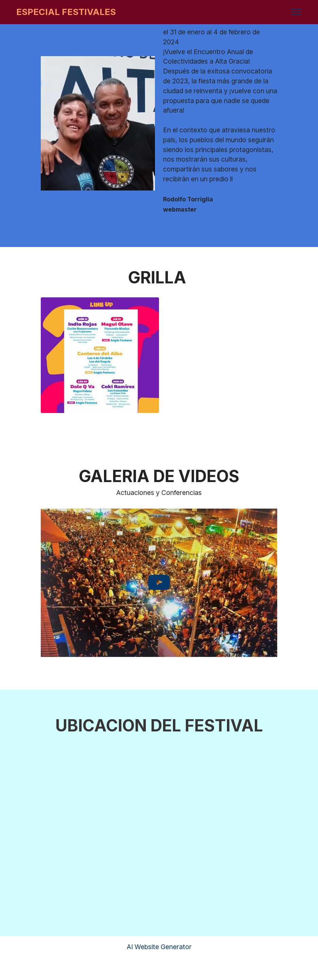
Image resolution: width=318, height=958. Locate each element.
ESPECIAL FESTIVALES (66, 11)
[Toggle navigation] (296, 12)
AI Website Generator (159, 947)
